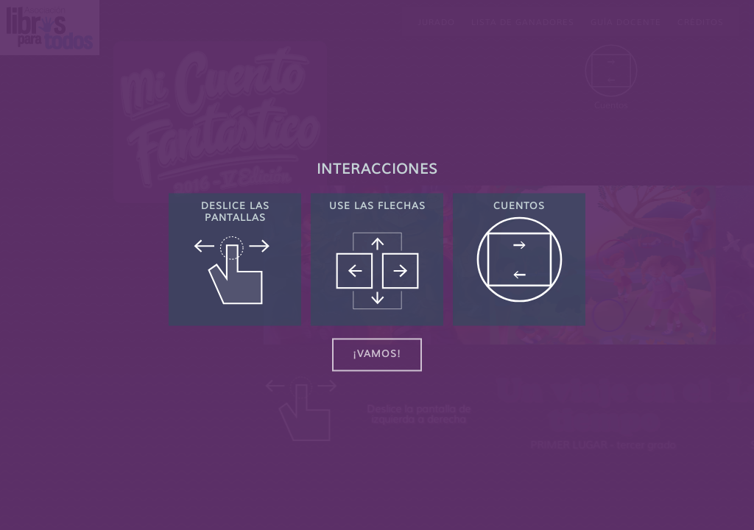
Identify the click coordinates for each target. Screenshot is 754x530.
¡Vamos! (377, 355)
